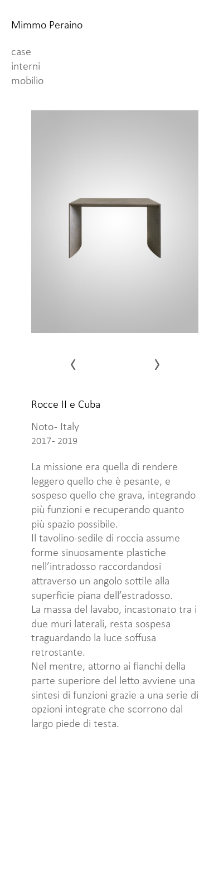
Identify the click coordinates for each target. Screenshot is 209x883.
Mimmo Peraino (46, 25)
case (21, 52)
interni (25, 66)
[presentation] (90, 363)
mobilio (27, 81)
